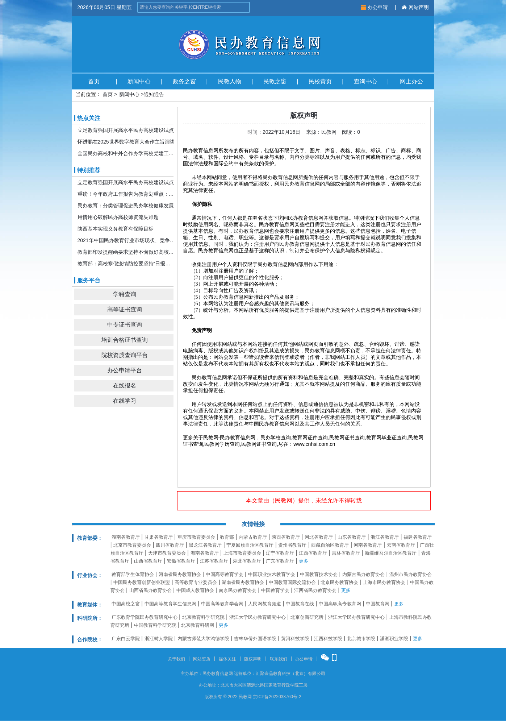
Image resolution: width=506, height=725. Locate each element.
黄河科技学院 (295, 638)
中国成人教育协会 (195, 590)
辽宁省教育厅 (280, 553)
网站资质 (201, 659)
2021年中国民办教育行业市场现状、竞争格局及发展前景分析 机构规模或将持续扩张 (126, 240)
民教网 (283, 500)
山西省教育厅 (148, 561)
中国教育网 (377, 603)
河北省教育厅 (319, 537)
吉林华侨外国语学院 (255, 638)
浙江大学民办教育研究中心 (257, 617)
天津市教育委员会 (167, 553)
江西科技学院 (328, 638)
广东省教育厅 (280, 561)
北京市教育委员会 (132, 545)
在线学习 (124, 401)
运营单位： (245, 673)
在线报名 (124, 385)
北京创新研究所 (306, 617)
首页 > (110, 94)
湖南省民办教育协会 (243, 582)
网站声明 (415, 7)
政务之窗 (184, 81)
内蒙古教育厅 (253, 537)
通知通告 (154, 94)
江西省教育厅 (313, 553)
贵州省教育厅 (292, 545)
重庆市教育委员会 (196, 537)
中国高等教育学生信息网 (170, 603)
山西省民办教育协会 (150, 590)
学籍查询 (124, 294)
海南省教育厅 (205, 553)
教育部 (227, 537)
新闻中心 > (131, 94)
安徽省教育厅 (181, 561)
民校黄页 (320, 81)
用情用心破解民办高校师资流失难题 (118, 217)
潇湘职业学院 (394, 638)
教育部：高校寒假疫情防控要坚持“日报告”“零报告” (126, 263)
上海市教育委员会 (242, 553)
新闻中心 (139, 81)
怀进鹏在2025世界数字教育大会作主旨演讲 (126, 142)
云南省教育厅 (401, 545)
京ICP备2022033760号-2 (277, 696)
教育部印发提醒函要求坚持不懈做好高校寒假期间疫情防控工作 (126, 252)
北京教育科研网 (197, 625)
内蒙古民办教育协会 (363, 574)
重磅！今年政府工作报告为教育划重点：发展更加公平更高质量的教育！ (126, 194)
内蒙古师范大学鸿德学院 (203, 638)
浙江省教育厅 (385, 537)
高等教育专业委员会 (196, 582)
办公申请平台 (124, 370)
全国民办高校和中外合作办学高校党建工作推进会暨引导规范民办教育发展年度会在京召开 (126, 153)
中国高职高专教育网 (340, 603)
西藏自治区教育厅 (330, 545)
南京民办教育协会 (237, 590)
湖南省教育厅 (126, 537)
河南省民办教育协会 (180, 574)
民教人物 (229, 81)
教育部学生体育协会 (133, 574)
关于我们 (176, 659)
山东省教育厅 (352, 537)
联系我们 (278, 659)
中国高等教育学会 (224, 574)
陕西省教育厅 (286, 537)
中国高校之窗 (126, 603)
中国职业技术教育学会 (271, 574)
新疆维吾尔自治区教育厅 (391, 553)
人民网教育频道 (264, 603)
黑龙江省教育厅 (205, 545)
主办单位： (191, 673)
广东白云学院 (126, 638)
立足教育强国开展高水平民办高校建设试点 (126, 130)
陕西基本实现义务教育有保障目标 (116, 229)
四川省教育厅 (170, 545)
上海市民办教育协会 (384, 582)
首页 (94, 81)
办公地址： (210, 685)
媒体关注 (227, 659)
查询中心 (365, 81)
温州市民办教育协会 (410, 574)
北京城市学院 (361, 638)
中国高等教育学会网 (222, 603)
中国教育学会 (275, 590)
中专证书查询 (124, 325)
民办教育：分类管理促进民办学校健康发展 (126, 205)
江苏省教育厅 (214, 561)
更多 (303, 561)
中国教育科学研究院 (155, 625)
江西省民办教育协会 (315, 590)
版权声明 (253, 659)
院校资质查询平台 (124, 355)
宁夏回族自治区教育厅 (249, 545)
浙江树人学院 (159, 638)
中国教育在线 (300, 603)
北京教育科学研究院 (203, 617)
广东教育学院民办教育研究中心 (144, 617)
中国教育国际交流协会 (292, 582)
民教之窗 (275, 81)
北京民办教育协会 (339, 582)
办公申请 (375, 7)
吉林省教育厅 (346, 553)
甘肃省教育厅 (159, 537)
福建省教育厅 (417, 537)
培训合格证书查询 (124, 340)
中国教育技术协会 (319, 574)
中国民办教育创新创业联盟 (141, 582)
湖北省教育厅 (247, 561)
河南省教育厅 (368, 545)
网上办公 (411, 81)
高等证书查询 (124, 309)
